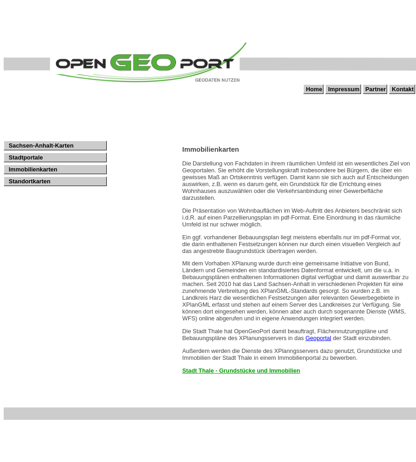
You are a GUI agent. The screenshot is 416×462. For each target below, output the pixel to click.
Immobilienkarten (33, 169)
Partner (376, 89)
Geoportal (318, 338)
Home (314, 89)
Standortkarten (29, 181)
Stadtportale (26, 157)
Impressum (343, 89)
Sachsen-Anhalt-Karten (41, 145)
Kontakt (403, 89)
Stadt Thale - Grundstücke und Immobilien (241, 370)
